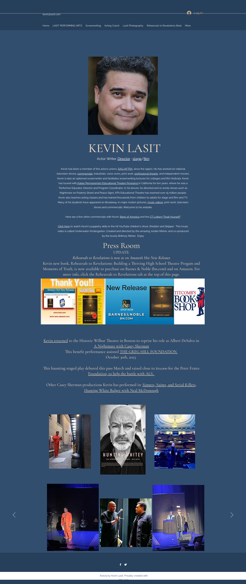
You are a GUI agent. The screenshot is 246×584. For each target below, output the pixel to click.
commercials (85, 173)
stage (137, 159)
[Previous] (14, 515)
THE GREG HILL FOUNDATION (149, 351)
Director (124, 159)
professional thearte (146, 173)
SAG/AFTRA (125, 168)
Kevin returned (56, 340)
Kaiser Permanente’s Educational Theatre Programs (108, 183)
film (146, 159)
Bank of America (129, 216)
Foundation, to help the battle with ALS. (121, 373)
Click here (64, 226)
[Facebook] (120, 564)
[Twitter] (125, 564)
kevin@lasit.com (51, 14)
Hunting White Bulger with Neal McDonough (121, 390)
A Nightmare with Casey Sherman (121, 346)
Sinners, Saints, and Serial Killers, (169, 384)
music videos (155, 202)
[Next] (232, 515)
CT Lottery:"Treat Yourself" (165, 216)
